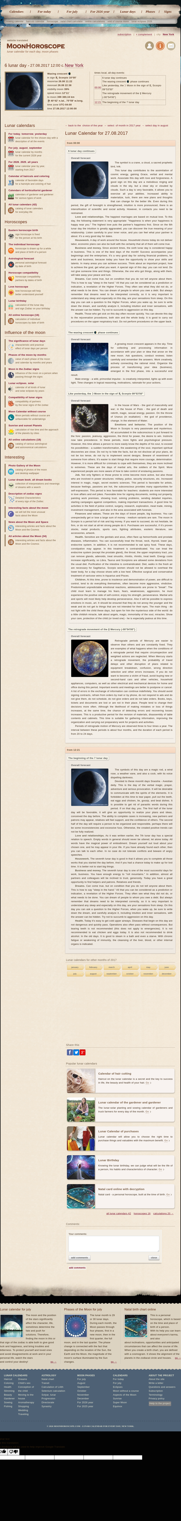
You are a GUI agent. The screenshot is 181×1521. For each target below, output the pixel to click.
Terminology (156, 1394)
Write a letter (156, 1383)
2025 (23, 162)
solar (31, 383)
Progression (48, 1398)
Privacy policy (156, 1398)
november (148, 974)
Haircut (8, 1379)
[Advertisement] (120, 1010)
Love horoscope (18, 286)
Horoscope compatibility (23, 272)
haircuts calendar (35, 21)
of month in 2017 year (128, 125)
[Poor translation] (13, 1452)
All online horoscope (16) (24, 315)
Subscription (156, 1390)
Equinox (117, 1406)
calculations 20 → (163, 1213)
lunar (53, 1394)
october (130, 974)
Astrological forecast (21, 258)
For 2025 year (85, 1406)
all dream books (42, 479)
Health (7, 1387)
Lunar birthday (18, 300)
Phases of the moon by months (27, 354)
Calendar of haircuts (21, 176)
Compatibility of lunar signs (25, 397)
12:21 (98, 102)
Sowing (8, 1402)
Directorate (48, 1402)
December (83, 1398)
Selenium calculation (53, 1390)
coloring (44, 176)
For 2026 (14, 162)
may (148, 967)
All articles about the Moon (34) (28, 536)
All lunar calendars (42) (23, 204)
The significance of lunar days (27, 340)
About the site (156, 1379)
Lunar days (128, 11)
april (130, 967)
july (75, 974)
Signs (168, 11)
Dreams (22, 1379)
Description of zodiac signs (25, 493)
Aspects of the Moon (124, 1394)
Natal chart (48, 1379)
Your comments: (114, 1242)
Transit (45, 1383)
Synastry (47, 1406)
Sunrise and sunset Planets (25, 425)
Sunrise (117, 1398)
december (167, 974)
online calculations (95, 21)
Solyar (45, 1394)
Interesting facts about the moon (28, 507)
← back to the (73, 125)
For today (44, 11)
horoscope (52, 21)
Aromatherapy (26, 1402)
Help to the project (159, 1403)
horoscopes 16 (142, 1213)
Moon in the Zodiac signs (24, 369)
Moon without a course (126, 1390)
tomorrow (27, 133)
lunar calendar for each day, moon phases (32, 51)
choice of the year (92, 125)
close (154, 1257)
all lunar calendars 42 (118, 1213)
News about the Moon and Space (28, 522)
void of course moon (118, 21)
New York (168, 34)
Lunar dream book (20, 479)
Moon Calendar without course (27, 411)
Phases (150, 11)
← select (109, 125)
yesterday (41, 133)
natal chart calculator (72, 21)
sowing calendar (15, 21)
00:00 (98, 87)
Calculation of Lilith (52, 1387)
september (111, 974)
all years (33, 162)
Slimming (9, 1390)
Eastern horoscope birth (23, 230)
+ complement (144, 34)
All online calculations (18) (25, 439)
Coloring (9, 1383)
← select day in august (155, 125)
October (81, 1390)
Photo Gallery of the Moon (24, 465)
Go (147, 1082)
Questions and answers (162, 1387)
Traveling (23, 1414)
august (93, 974)
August (81, 1383)
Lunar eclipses (18, 383)
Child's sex (24, 1383)
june (167, 967)
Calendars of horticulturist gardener (30, 190)
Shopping (23, 1406)
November (83, 1394)
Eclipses (118, 1387)
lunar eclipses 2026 (141, 21)
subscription (124, 34)
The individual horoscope (24, 244)
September (83, 1387)
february (93, 967)
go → (53, 1361)
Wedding (23, 1410)
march (112, 967)
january (75, 967)
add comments (79, 1257)
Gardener (9, 1398)
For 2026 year (100, 11)
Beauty (8, 1394)
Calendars (16, 11)
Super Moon (120, 1402)
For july (72, 11)
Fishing (8, 1406)
